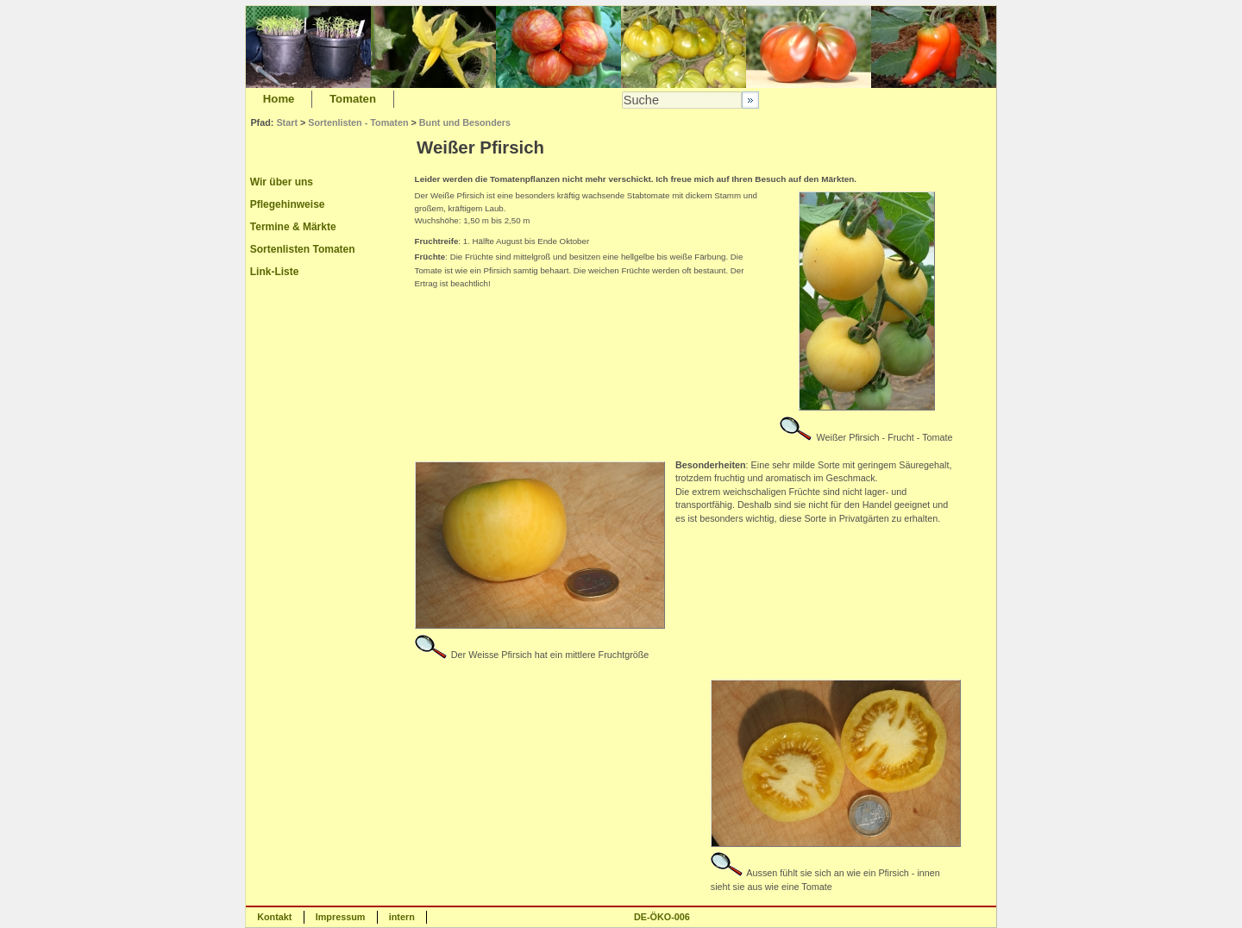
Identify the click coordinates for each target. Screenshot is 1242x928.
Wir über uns (281, 182)
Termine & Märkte (293, 227)
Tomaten (352, 98)
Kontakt (274, 917)
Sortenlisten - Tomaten (358, 122)
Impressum (341, 917)
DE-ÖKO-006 (662, 917)
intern (402, 917)
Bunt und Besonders (465, 122)
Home (279, 98)
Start (287, 122)
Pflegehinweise (287, 204)
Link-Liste (274, 272)
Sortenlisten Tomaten (302, 249)
